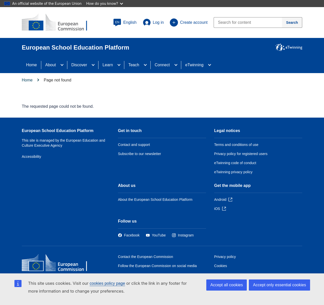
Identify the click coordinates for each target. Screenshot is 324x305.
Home (31, 65)
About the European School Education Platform (155, 200)
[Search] (292, 22)
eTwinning (194, 65)
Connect (162, 65)
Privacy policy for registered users (241, 154)
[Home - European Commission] (58, 264)
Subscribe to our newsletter (139, 154)
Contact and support (134, 145)
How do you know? (104, 3)
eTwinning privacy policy (233, 172)
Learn (108, 65)
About (50, 65)
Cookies (220, 266)
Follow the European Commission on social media (157, 266)
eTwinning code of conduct (235, 163)
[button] (125, 22)
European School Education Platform (57, 130)
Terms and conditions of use (236, 145)
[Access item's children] (63, 65)
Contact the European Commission (145, 257)
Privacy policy (225, 257)
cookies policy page (107, 283)
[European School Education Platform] (58, 23)
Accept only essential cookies (279, 285)
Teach (133, 65)
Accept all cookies (226, 285)
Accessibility (31, 157)
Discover (79, 65)
